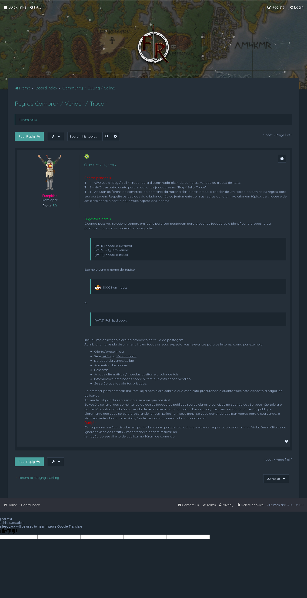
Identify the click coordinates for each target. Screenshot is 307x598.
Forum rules (28, 120)
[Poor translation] (11, 531)
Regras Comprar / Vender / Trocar (61, 103)
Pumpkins (49, 196)
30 (55, 206)
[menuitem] (36, 7)
